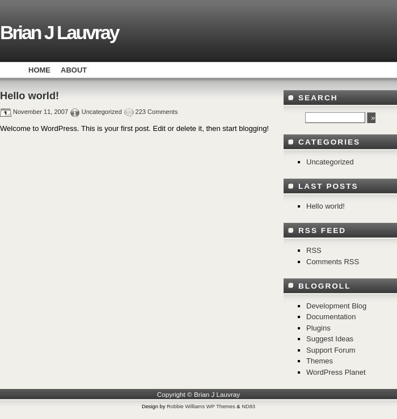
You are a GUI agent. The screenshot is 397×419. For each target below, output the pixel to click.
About (74, 70)
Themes (319, 361)
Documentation (331, 316)
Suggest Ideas (329, 339)
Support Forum (331, 350)
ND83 (248, 406)
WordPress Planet (336, 372)
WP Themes (220, 406)
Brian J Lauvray (59, 32)
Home (39, 70)
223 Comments (157, 111)
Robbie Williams (186, 406)
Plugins (318, 328)
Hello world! (29, 95)
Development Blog (336, 306)
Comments (332, 261)
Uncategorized (102, 111)
